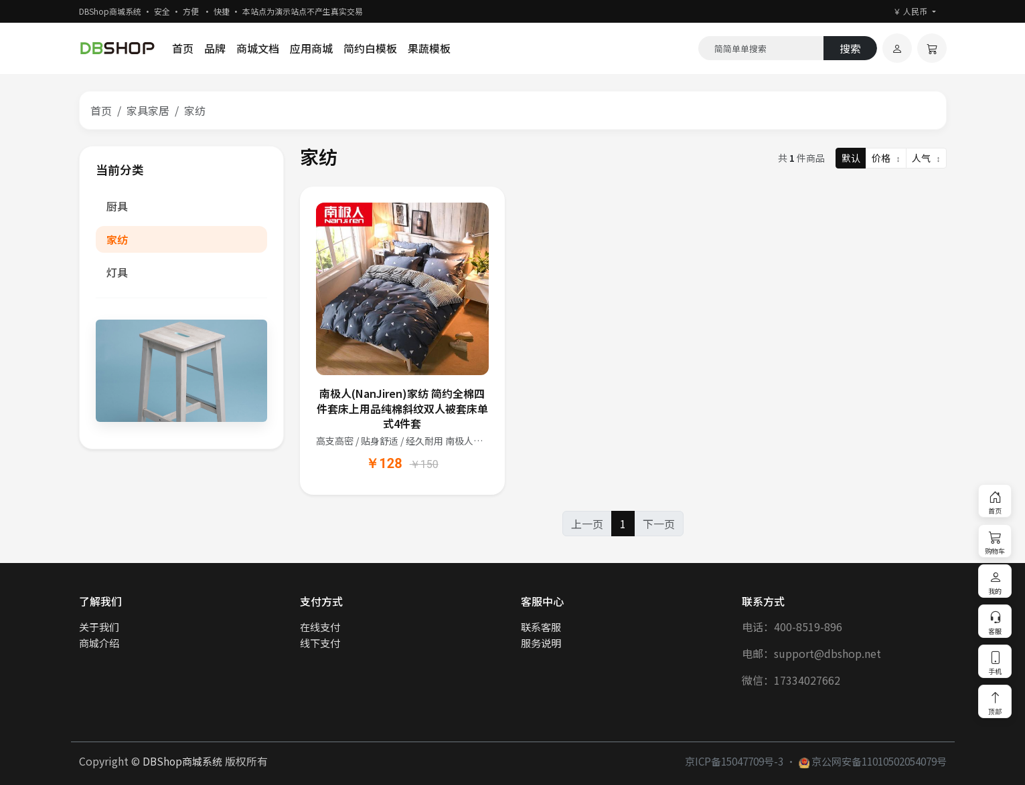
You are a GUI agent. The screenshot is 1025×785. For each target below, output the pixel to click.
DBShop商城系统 (182, 761)
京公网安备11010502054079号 (873, 761)
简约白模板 (370, 48)
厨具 (117, 206)
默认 (851, 157)
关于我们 (99, 626)
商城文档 (257, 48)
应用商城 (311, 48)
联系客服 (541, 626)
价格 (886, 157)
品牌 (215, 48)
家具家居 (148, 110)
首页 (182, 48)
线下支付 (320, 642)
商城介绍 (99, 642)
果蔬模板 (429, 48)
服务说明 (541, 642)
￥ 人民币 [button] (911, 11)
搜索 (850, 48)
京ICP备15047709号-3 (734, 761)
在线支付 (320, 626)
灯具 (117, 272)
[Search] (761, 48)
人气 (926, 157)
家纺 (117, 239)
